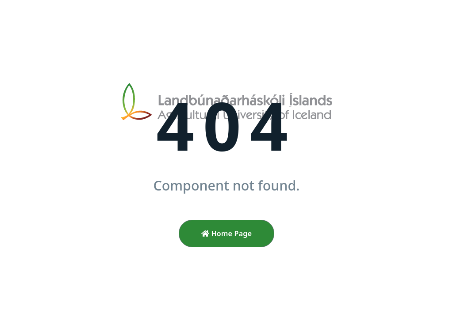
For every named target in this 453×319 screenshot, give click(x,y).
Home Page (226, 233)
